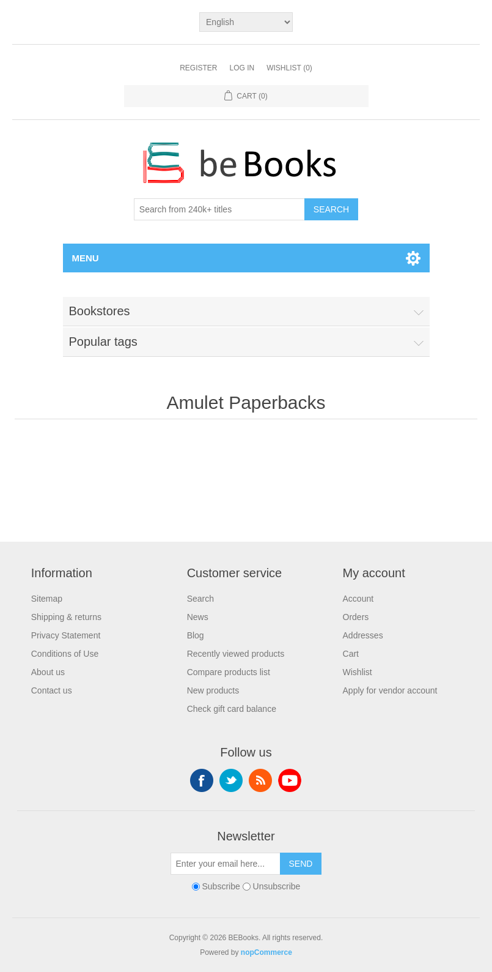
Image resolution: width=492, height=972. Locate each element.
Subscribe (221, 886)
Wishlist (357, 672)
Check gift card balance (231, 709)
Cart (351, 654)
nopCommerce (266, 952)
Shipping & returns (66, 617)
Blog (195, 635)
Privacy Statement (66, 635)
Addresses (363, 635)
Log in (241, 68)
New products (213, 690)
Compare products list (228, 672)
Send (301, 864)
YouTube (289, 780)
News (197, 617)
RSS (260, 780)
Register (198, 68)
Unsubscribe (277, 886)
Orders (356, 617)
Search (331, 209)
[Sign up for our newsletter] (226, 864)
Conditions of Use (65, 654)
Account (358, 599)
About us (48, 672)
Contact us (51, 690)
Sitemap (46, 599)
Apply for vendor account (390, 690)
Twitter (231, 780)
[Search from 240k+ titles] (219, 209)
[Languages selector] (246, 22)
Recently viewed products (236, 654)
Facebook (201, 780)
